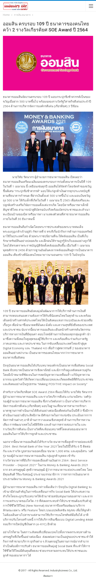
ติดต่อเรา (48, 576)
